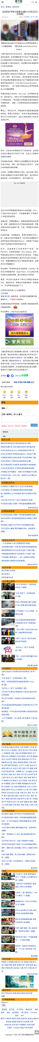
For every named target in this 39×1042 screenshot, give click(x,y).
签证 (13, 797)
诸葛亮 (26, 803)
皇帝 (22, 803)
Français (16, 1029)
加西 (33, 1026)
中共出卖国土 (21, 757)
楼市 (25, 779)
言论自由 (10, 794)
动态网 (26, 1023)
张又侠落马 (5, 575)
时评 (3, 994)
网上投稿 (24, 1014)
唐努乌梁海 (5, 791)
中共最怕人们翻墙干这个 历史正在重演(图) (17, 487)
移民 (29, 794)
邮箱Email (4, 1003)
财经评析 (16, 7)
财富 (33, 779)
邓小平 (4, 803)
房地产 (21, 779)
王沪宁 (21, 766)
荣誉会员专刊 (8, 541)
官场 (7, 773)
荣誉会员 (33, 355)
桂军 (15, 800)
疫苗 (3, 757)
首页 (2, 7)
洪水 (7, 757)
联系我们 (15, 1014)
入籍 (20, 797)
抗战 (19, 800)
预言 (19, 806)
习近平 (19, 751)
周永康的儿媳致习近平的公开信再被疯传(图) (17, 526)
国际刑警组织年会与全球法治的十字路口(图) (18, 551)
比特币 (30, 776)
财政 (29, 779)
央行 (14, 776)
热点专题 (6, 568)
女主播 (17, 794)
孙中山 (23, 800)
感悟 (10, 806)
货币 (35, 776)
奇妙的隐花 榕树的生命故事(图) (13, 562)
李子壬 (26, 969)
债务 (18, 776)
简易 (16, 963)
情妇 (24, 769)
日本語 (30, 1029)
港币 (16, 779)
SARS (31, 791)
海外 (33, 797)
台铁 (12, 754)
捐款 (8, 1014)
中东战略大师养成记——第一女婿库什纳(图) (18, 558)
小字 (36, 17)
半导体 (13, 60)
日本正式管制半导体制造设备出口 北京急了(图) (18, 455)
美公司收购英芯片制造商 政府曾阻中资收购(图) (18, 466)
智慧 (7, 806)
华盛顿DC (23, 1026)
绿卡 (24, 797)
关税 (30, 763)
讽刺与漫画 (21, 994)
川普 (21, 748)
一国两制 (18, 773)
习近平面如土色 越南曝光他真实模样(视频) (17, 491)
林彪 (8, 803)
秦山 (35, 966)
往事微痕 (12, 757)
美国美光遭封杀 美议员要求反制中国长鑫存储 (18, 448)
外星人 (27, 806)
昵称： (5, 408)
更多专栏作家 (32, 975)
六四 (30, 751)
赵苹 (31, 966)
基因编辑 (25, 785)
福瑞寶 (14, 1023)
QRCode (18, 376)
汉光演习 (8, 760)
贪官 (20, 769)
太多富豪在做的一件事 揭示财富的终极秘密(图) (19, 548)
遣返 (9, 797)
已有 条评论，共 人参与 (12, 414)
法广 (23, 773)
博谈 (14, 994)
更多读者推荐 (33, 537)
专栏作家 (6, 960)
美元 (26, 776)
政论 (10, 994)
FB (34, 773)
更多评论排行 (33, 509)
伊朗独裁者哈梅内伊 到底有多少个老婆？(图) (18, 555)
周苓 (10, 966)
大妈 (29, 782)
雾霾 (19, 785)
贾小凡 (20, 963)
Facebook (34, 1014)
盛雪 (27, 966)
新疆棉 (24, 754)
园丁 (24, 966)
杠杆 (22, 776)
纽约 (17, 1026)
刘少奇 (13, 803)
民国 (11, 800)
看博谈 (8, 7)
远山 (3, 966)
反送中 (15, 769)
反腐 (35, 769)
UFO (30, 760)
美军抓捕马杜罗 (7, 579)
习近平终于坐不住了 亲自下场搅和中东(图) (17, 501)
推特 (17, 1017)
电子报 (11, 1011)
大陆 (12, 785)
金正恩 (9, 763)
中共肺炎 (4, 748)
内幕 (7, 769)
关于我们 (20, 1011)
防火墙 (31, 785)
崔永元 (32, 766)
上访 (11, 788)
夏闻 (7, 966)
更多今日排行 (32, 726)
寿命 (32, 806)
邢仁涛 (13, 969)
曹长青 (32, 969)
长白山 (12, 791)
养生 (3, 809)
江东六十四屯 (32, 788)
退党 (19, 760)
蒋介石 (29, 800)
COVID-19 (7, 751)
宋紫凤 (4, 963)
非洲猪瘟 (7, 785)
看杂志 (30, 1020)
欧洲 (29, 1026)
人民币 (4, 779)
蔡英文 (15, 782)
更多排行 (34, 869)
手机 (14, 806)
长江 (34, 754)
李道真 (26, 963)
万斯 (5, 766)
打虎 (3, 773)
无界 (31, 1023)
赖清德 (20, 763)
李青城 (7, 969)
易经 (31, 803)
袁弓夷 (29, 757)
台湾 (10, 782)
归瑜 (30, 963)
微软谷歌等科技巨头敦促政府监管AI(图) (16, 444)
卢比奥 (31, 748)
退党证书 (20, 1023)
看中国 (7, 296)
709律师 (7, 788)
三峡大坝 (18, 754)
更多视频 (34, 957)
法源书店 (24, 1020)
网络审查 (22, 788)
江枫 (22, 969)
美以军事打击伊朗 (8, 572)
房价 (33, 782)
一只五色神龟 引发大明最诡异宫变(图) (15, 544)
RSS (22, 1017)
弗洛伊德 (25, 760)
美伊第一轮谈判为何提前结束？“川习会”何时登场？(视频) (25, 950)
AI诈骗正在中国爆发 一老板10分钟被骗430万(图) (19, 473)
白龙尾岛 (19, 791)
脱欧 (10, 776)
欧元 (8, 779)
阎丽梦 (4, 763)
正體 (32, 2)
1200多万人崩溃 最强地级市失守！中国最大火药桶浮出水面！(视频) (26, 878)
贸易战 (14, 751)
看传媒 (8, 1023)
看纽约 (35, 1020)
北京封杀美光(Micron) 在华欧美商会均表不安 (17, 451)
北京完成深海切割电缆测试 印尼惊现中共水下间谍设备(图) (25, 624)
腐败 (31, 769)
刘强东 (24, 782)
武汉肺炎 (15, 748)
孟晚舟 (26, 763)
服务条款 (29, 1011)
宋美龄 (35, 800)
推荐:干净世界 (6, 1020)
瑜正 (18, 969)
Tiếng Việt (23, 1029)
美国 (9, 766)
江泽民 (26, 766)
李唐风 (19, 966)
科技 (5, 157)
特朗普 (26, 748)
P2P (16, 785)
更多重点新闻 (32, 667)
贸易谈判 (15, 766)
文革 (36, 806)
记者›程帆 (4, 293)
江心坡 (25, 791)
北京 (20, 782)
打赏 (27, 17)
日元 (12, 779)
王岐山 (15, 763)
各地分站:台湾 (9, 1026)
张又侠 (25, 751)
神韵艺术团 (16, 1020)
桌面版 (4, 1011)
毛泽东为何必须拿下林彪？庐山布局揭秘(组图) (19, 845)
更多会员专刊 (32, 566)
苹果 (21, 71)
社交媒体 (29, 773)
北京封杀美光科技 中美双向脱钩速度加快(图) (18, 469)
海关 (5, 797)
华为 (27, 769)
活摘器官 (7, 754)
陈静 (14, 966)
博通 (12, 258)
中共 (34, 760)
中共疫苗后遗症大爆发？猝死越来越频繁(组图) (18, 505)
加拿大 (6, 776)
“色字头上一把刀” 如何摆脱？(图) (14, 689)
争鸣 (7, 994)
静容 (3, 969)
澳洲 (7, 800)
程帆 (3, 997)
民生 (28, 797)
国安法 (29, 754)
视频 (4, 872)
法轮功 (16, 788)
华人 (25, 794)
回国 (16, 797)
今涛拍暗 (10, 963)
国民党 (15, 760)
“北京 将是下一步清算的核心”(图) (14, 679)
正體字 (9, 1029)
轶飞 (34, 963)
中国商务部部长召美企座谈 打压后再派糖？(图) (18, 459)
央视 (22, 794)
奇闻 (22, 806)
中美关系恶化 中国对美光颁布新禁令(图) (16, 462)
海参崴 (6, 782)
